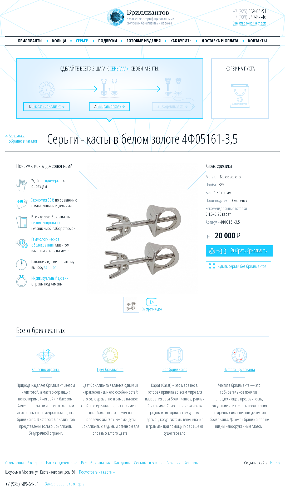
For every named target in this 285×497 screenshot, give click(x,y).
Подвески (107, 41)
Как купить (180, 41)
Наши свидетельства (61, 463)
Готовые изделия (144, 41)
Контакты (257, 41)
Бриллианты (30, 41)
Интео (275, 463)
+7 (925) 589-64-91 (22, 484)
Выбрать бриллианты (238, 250)
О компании (14, 463)
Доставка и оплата (220, 41)
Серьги (82, 41)
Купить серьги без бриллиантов (238, 266)
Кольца (59, 41)
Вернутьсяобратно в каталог (23, 138)
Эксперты (35, 463)
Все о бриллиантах (95, 463)
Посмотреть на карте (97, 472)
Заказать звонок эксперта (249, 23)
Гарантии (173, 463)
